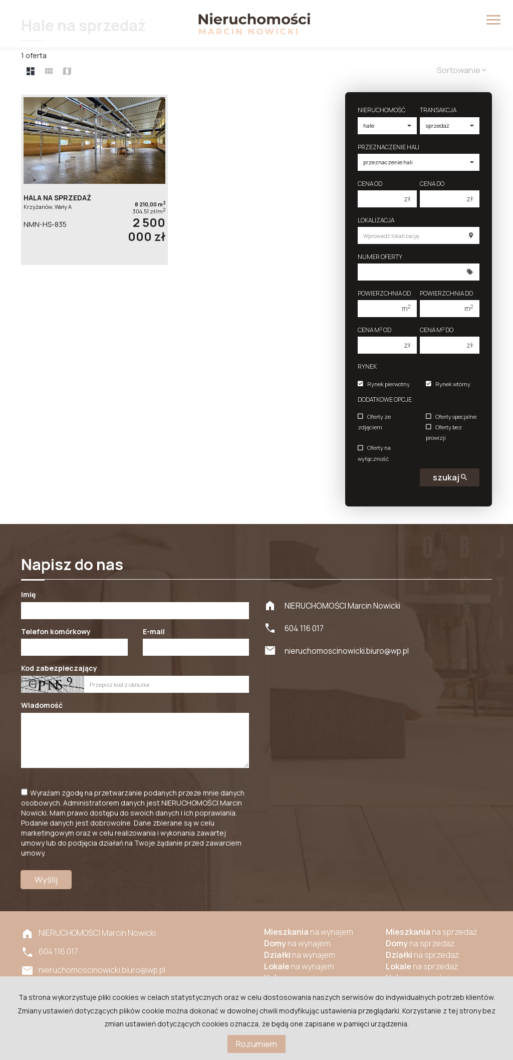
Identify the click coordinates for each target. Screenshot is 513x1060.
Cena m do (436, 330)
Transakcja (438, 110)
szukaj (450, 477)
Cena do (432, 183)
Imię (28, 594)
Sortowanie (461, 70)
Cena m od (374, 330)
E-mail (154, 631)
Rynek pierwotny (384, 384)
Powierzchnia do (446, 293)
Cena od (370, 183)
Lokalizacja (376, 220)
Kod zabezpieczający (59, 668)
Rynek (367, 366)
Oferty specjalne (451, 416)
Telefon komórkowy (56, 631)
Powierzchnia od (384, 293)
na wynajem (308, 931)
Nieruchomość (381, 110)
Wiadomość (42, 705)
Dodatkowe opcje (385, 399)
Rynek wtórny (448, 384)
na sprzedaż (431, 931)
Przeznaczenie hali (388, 147)
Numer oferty (380, 256)
